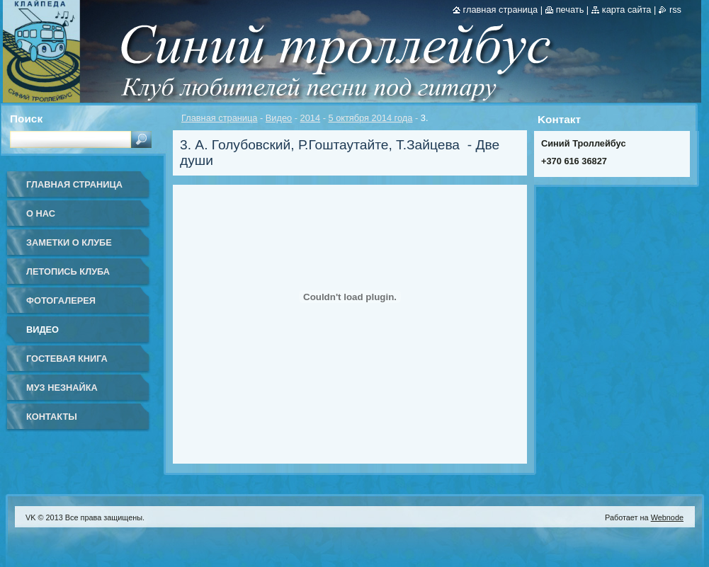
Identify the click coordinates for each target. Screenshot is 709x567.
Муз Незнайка (62, 387)
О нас (40, 213)
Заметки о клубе (69, 242)
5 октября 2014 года (370, 118)
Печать (570, 9)
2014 (310, 118)
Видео (279, 118)
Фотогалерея (61, 300)
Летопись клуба (68, 271)
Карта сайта (627, 9)
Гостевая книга (67, 358)
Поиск (26, 119)
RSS (675, 9)
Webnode (667, 517)
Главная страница (219, 118)
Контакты (51, 416)
